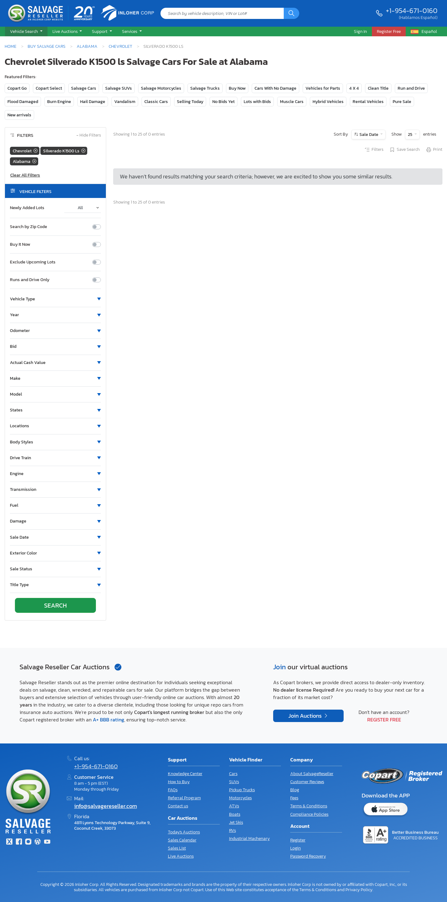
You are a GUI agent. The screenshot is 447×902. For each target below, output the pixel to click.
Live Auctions (181, 856)
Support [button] (100, 31)
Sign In (360, 31)
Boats (234, 814)
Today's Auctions (184, 832)
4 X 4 (354, 88)
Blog (294, 790)
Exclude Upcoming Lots (33, 262)
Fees (294, 798)
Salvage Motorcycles (161, 88)
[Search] (291, 13)
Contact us (178, 806)
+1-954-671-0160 (411, 10)
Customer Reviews (307, 782)
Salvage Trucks (205, 88)
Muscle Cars (292, 101)
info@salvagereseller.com (105, 806)
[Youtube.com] (47, 842)
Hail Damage (92, 101)
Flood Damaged (22, 101)
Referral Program (184, 798)
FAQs (173, 790)
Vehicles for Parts (322, 88)
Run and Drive (411, 88)
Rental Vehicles (368, 101)
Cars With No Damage (275, 88)
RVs (232, 830)
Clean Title (378, 88)
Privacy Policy (358, 889)
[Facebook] (18, 842)
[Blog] (37, 842)
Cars (233, 773)
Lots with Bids (257, 101)
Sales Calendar (182, 840)
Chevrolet (120, 46)
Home (10, 46)
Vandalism (124, 101)
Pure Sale (402, 101)
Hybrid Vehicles (328, 101)
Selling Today (190, 101)
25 (410, 134)
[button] (26, 32)
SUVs (234, 782)
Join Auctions (305, 716)
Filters (373, 150)
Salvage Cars (83, 88)
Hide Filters (88, 135)
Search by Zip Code (28, 227)
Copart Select (49, 88)
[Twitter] (9, 842)
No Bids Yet (223, 101)
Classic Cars (156, 101)
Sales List (177, 848)
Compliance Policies (309, 814)
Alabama (87, 46)
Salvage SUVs (118, 88)
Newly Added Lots (27, 208)
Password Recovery (308, 856)
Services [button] (130, 31)
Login (295, 848)
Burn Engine (59, 101)
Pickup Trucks (242, 790)
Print (434, 150)
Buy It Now (20, 244)
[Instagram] (28, 842)
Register (297, 840)
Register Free (384, 719)
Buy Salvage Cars (46, 46)
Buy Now (237, 88)
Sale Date (369, 134)
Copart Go (17, 88)
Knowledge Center (185, 773)
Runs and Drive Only (29, 280)
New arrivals (19, 115)
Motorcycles (240, 798)
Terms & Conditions (308, 806)
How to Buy (179, 782)
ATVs (234, 806)
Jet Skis (236, 822)
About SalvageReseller (311, 773)
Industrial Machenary (249, 838)
